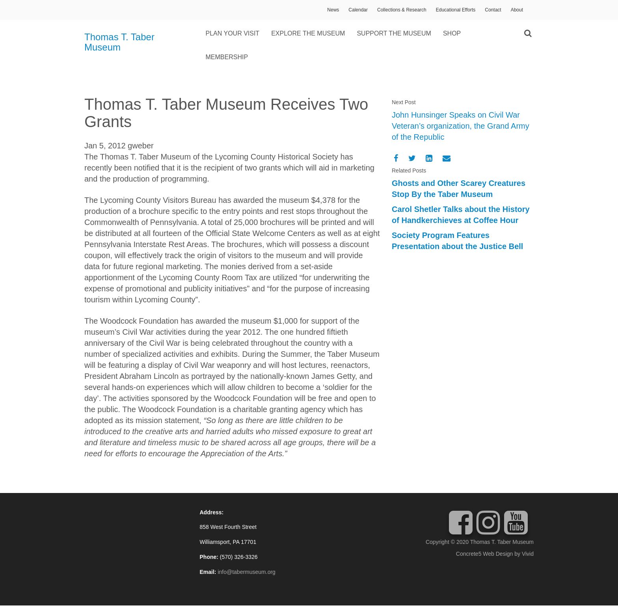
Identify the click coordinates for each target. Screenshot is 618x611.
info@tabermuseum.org (246, 572)
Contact (493, 10)
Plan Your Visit (233, 33)
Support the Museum (394, 33)
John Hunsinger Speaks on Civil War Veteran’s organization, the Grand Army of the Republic (460, 126)
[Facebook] (396, 158)
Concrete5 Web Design (484, 554)
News (333, 10)
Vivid (528, 554)
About (517, 10)
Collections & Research (401, 10)
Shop (452, 33)
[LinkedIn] (429, 158)
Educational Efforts (456, 10)
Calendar (358, 10)
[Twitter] (412, 158)
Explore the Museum (308, 33)
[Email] (446, 158)
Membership (227, 57)
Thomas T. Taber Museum (119, 42)
